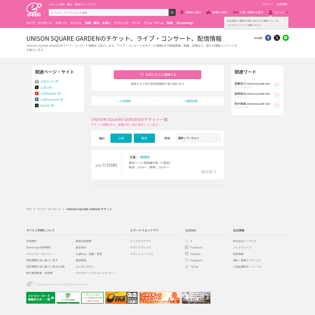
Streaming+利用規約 (38, 247)
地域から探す (193, 12)
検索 (175, 14)
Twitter (277, 38)
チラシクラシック (140, 247)
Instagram (196, 260)
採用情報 (238, 254)
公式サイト (47, 81)
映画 (170, 23)
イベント (76, 23)
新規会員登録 (83, 241)
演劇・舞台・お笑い (98, 23)
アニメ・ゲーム (154, 23)
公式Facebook (49, 99)
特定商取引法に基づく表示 (42, 260)
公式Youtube (48, 93)
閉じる (285, 19)
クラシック (121, 23)
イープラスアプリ (140, 241)
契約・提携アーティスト (247, 260)
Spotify (45, 105)
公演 (121, 138)
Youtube (195, 254)
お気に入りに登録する (161, 74)
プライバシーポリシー (39, 254)
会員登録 (281, 4)
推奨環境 (81, 260)
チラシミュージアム (142, 254)
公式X (43, 87)
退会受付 (81, 247)
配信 (144, 138)
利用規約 (31, 241)
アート (136, 23)
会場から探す (220, 12)
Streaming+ (185, 23)
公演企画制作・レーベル (247, 266)
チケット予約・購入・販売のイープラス (72, 4)
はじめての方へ (85, 266)
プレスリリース (242, 247)
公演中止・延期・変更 (89, 254)
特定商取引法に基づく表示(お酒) (45, 266)
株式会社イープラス (244, 241)
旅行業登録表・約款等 (39, 273)
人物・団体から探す (251, 12)
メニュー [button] (279, 12)
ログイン (267, 4)
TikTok (194, 266)
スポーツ (61, 23)
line (286, 38)
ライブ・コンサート (39, 23)
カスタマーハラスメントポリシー (95, 273)
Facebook (196, 247)
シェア (268, 38)
